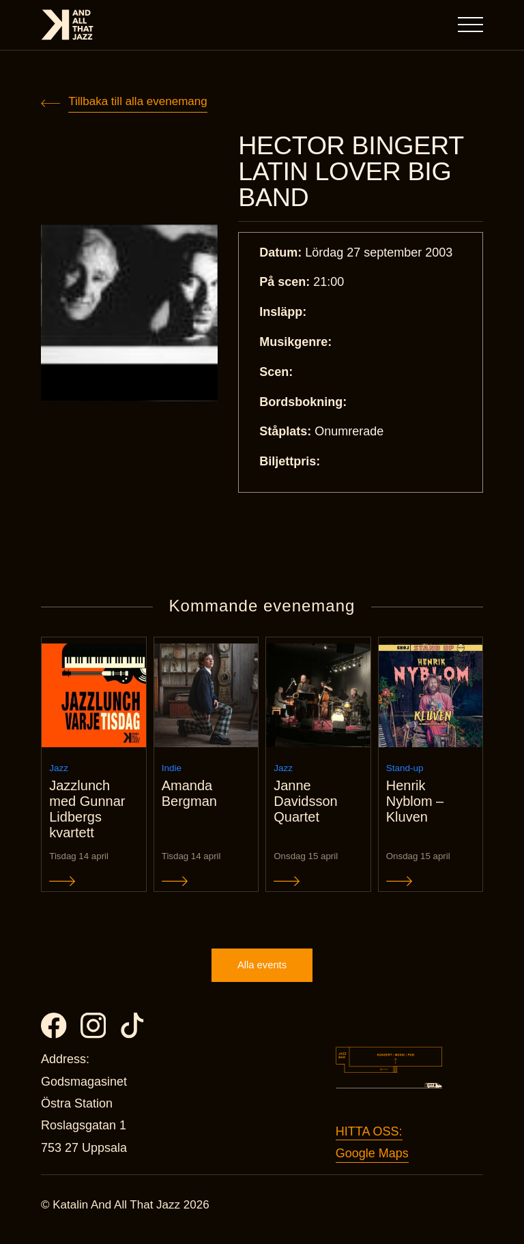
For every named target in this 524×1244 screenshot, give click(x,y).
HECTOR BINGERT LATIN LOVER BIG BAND (354, 173)
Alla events (262, 973)
